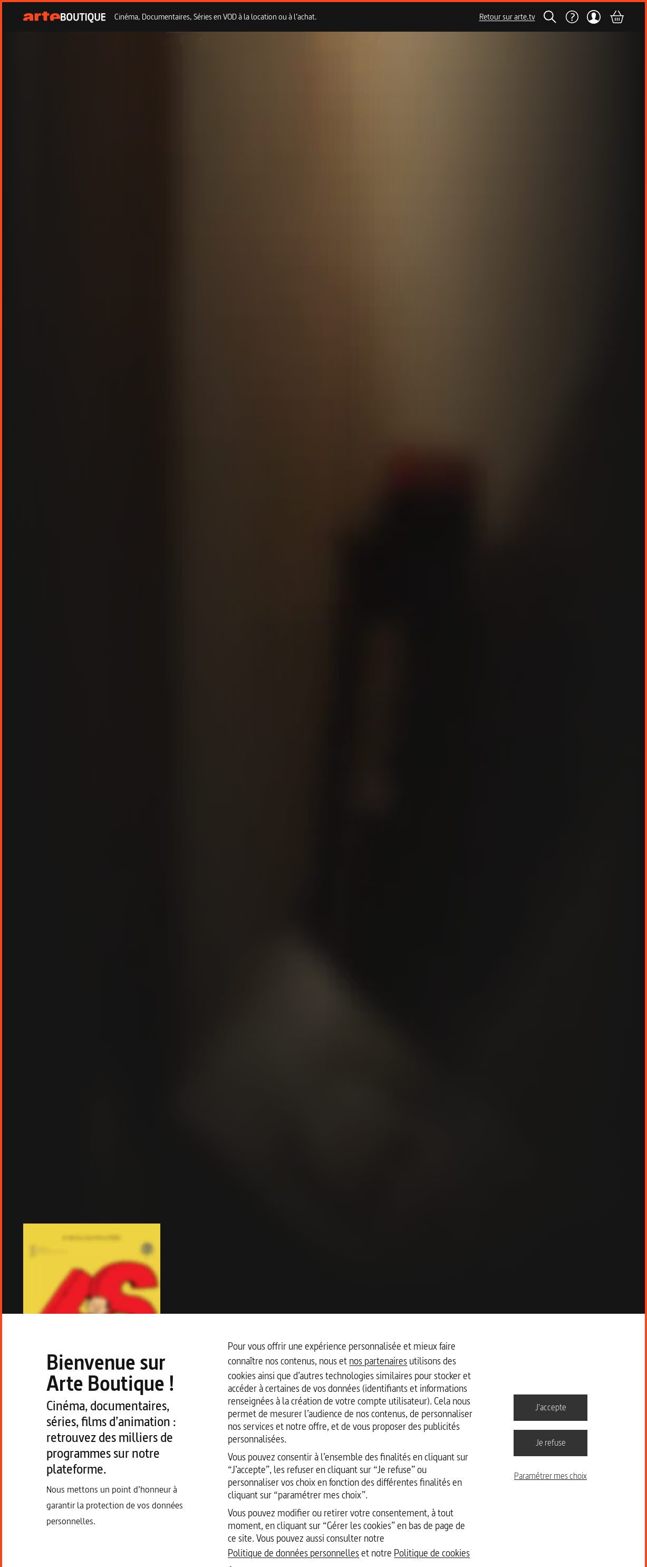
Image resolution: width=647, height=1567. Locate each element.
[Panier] (616, 16)
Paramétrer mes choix (550, 1476)
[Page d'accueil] (64, 17)
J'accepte (550, 1407)
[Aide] (571, 16)
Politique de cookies (432, 1553)
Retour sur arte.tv (507, 16)
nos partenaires (378, 1361)
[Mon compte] (594, 16)
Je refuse (551, 1442)
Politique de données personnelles (293, 1553)
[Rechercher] (550, 16)
